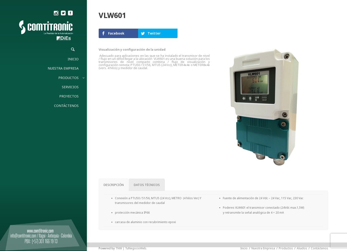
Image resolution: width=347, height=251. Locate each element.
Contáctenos (319, 248)
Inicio (244, 248)
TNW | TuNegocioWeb (130, 248)
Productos (286, 248)
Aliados (302, 248)
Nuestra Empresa (263, 248)
